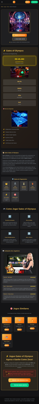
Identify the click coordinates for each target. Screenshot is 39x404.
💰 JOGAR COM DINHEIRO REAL (19, 380)
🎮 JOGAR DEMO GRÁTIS (19, 39)
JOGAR (6, 329)
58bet (2, 6)
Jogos (5, 6)
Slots (8, 6)
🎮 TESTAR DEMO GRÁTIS (19, 385)
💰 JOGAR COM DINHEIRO (19, 35)
